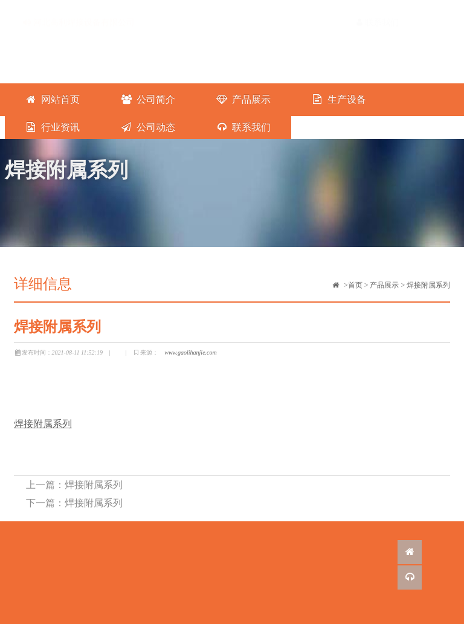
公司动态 (147, 127)
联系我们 (377, 10)
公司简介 (147, 99)
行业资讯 (52, 127)
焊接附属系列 (428, 285)
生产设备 (338, 99)
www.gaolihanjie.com (190, 352)
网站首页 (52, 99)
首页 (355, 285)
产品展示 (243, 99)
